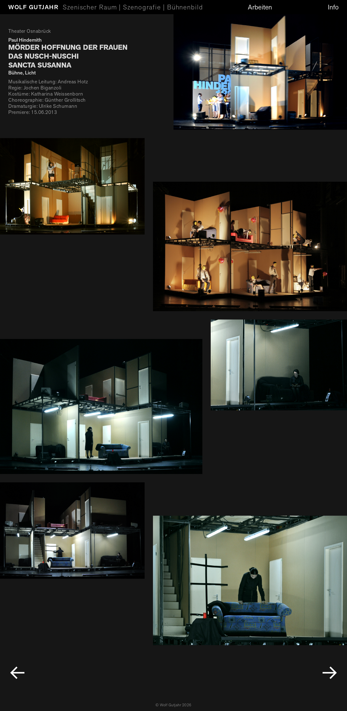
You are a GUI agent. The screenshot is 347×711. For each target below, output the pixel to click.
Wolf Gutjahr (33, 7)
